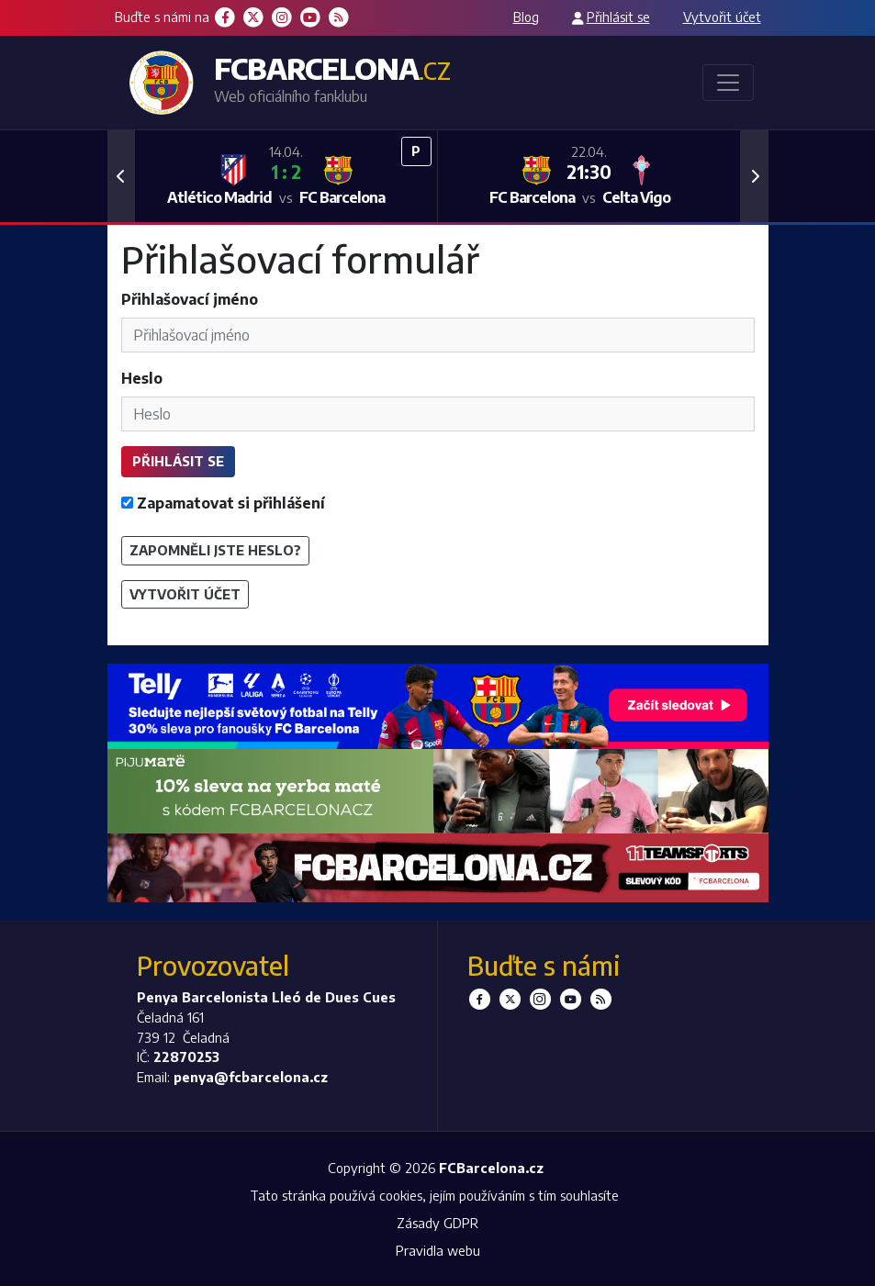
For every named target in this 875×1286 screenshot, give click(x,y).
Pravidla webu (438, 1250)
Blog (526, 16)
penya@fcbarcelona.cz (251, 1076)
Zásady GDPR (437, 1222)
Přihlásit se (618, 16)
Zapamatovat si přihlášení (223, 503)
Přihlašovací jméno (189, 299)
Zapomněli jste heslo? (215, 550)
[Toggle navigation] (728, 82)
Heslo (142, 378)
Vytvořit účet (722, 16)
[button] (121, 176)
